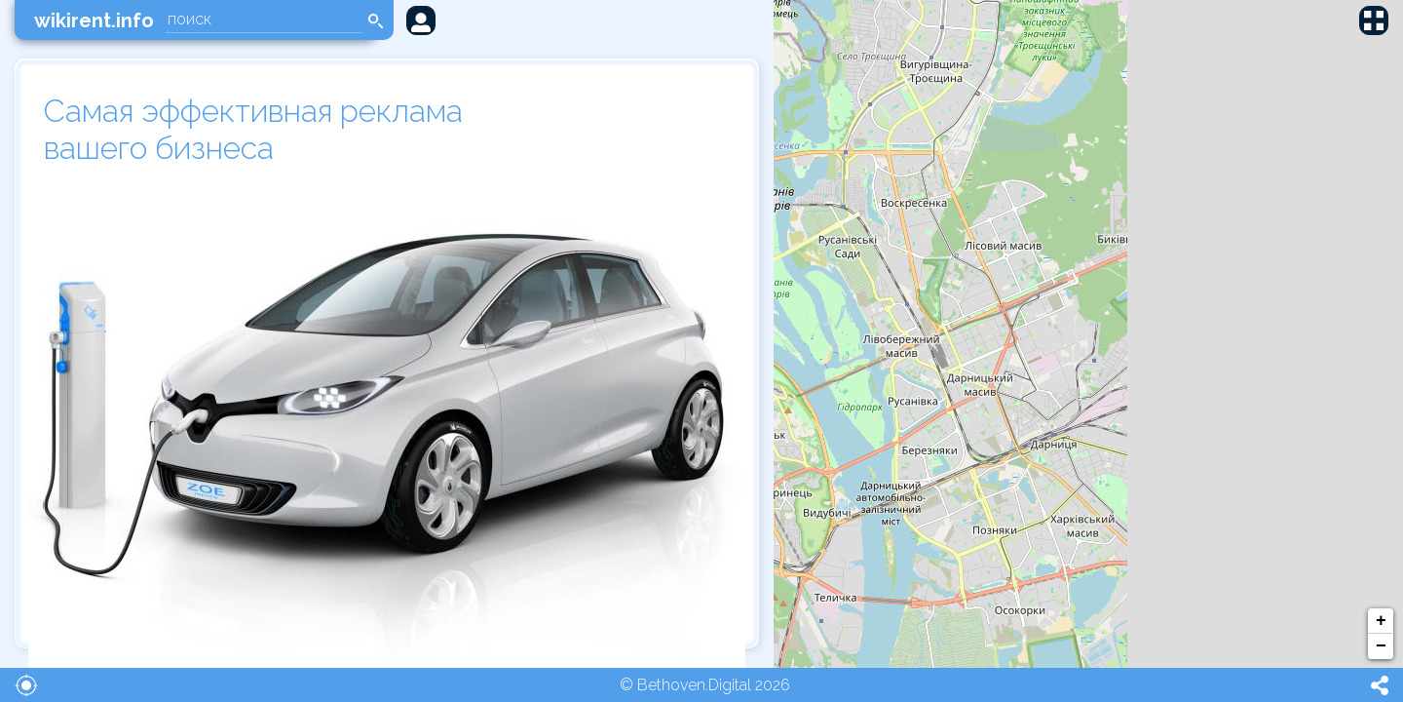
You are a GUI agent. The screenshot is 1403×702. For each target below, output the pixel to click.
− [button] (1381, 646)
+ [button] (1381, 621)
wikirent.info (94, 20)
